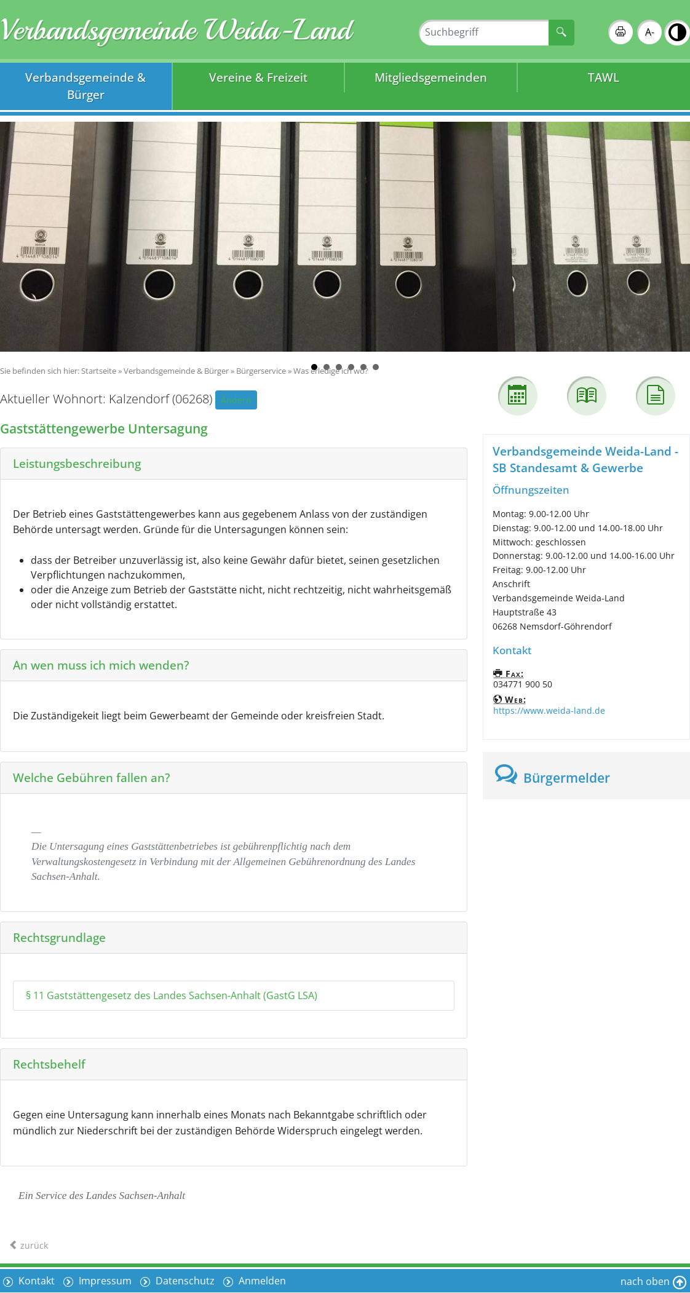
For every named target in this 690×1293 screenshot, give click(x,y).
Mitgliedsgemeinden (431, 77)
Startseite (98, 370)
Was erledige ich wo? (330, 370)
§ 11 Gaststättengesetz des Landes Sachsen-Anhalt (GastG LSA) (171, 995)
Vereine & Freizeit (258, 77)
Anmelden (261, 1280)
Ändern (236, 400)
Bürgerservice (261, 370)
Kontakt (35, 1280)
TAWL (603, 77)
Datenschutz (184, 1280)
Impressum (104, 1280)
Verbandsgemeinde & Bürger (85, 86)
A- (649, 32)
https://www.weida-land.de (549, 710)
